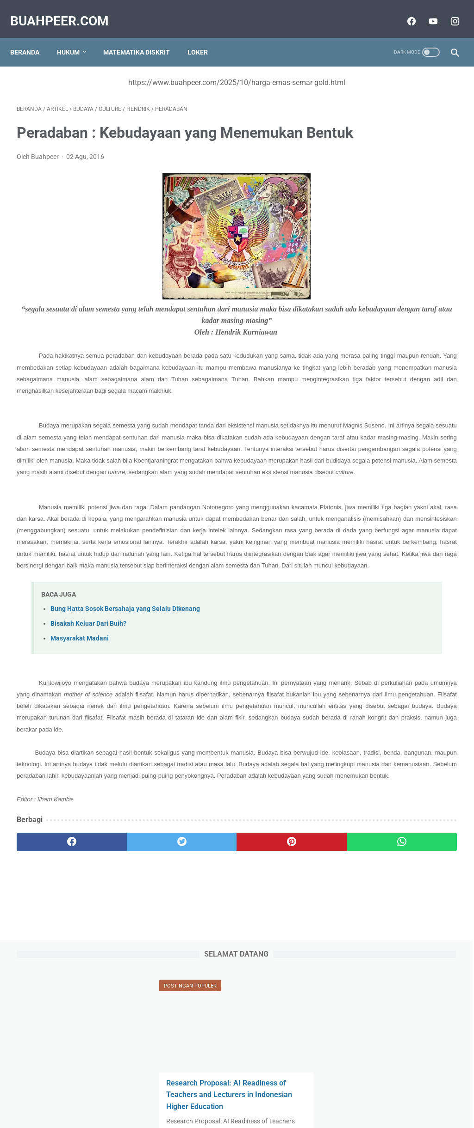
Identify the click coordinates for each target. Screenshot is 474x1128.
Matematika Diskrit (143, 36)
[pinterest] (200, 996)
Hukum (74, 36)
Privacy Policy (223, 1094)
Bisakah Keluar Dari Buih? (88, 731)
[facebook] (404, 11)
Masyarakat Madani (79, 746)
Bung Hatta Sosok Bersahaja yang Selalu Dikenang (125, 716)
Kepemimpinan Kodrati (389, 797)
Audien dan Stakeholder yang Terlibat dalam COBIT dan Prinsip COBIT (400, 464)
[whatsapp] (274, 996)
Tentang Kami (173, 1094)
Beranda (31, 36)
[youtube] (426, 11)
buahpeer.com (66, 10)
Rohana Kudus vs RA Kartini (397, 258)
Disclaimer (338, 1094)
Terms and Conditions (283, 1094)
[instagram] (447, 11)
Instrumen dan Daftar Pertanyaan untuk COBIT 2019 (392, 533)
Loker (204, 36)
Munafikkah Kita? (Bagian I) (397, 590)
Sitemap (132, 1094)
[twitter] (127, 996)
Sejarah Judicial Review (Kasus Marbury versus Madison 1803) (390, 648)
